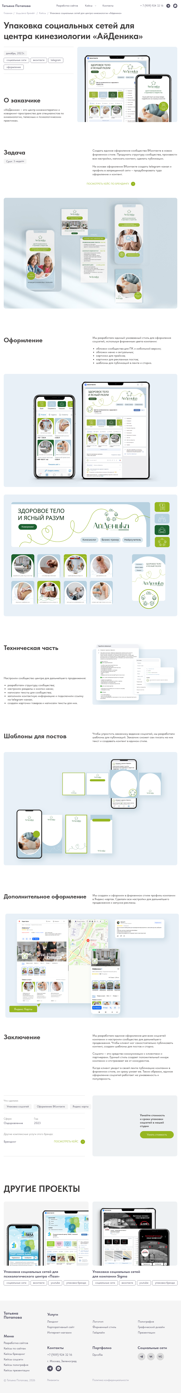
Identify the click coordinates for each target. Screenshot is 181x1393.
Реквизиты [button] (53, 1380)
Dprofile (97, 1354)
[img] (175, 6)
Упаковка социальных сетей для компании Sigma (116, 1273)
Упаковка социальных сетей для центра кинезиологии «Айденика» (86, 13)
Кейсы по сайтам (15, 1348)
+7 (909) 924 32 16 (59, 1354)
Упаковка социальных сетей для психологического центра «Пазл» (32, 1273)
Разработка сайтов (16, 1343)
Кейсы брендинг (14, 1354)
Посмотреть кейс (66, 1141)
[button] (157, 1134)
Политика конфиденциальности (110, 1380)
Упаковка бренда (25, 13)
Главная (8, 13)
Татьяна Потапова (13, 1315)
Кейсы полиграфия (16, 1365)
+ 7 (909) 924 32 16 (151, 5)
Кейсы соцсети (13, 1359)
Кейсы (42, 13)
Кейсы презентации (17, 1370)
